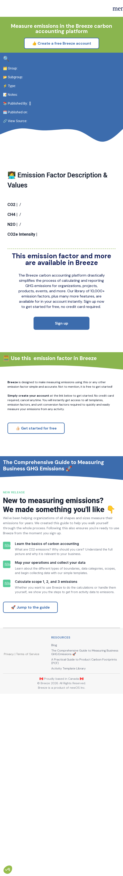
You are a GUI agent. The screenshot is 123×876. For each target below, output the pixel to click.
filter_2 (6, 700)
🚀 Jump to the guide (30, 773)
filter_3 (6, 732)
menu (116, 8)
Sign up (61, 346)
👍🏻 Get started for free (36, 467)
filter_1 (6, 668)
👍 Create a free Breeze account (61, 60)
